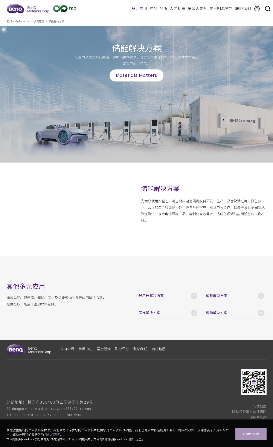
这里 (139, 439)
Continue (251, 434)
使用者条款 (258, 417)
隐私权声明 (53, 435)
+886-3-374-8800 (28, 415)
